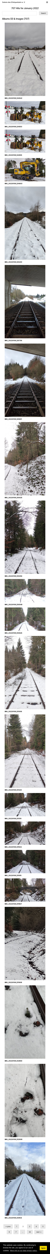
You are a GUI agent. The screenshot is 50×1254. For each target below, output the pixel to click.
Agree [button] (43, 1248)
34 (30, 1232)
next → (38, 1232)
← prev (8, 1226)
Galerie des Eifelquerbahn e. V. (13, 2)
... (22, 1232)
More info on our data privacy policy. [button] (23, 1251)
